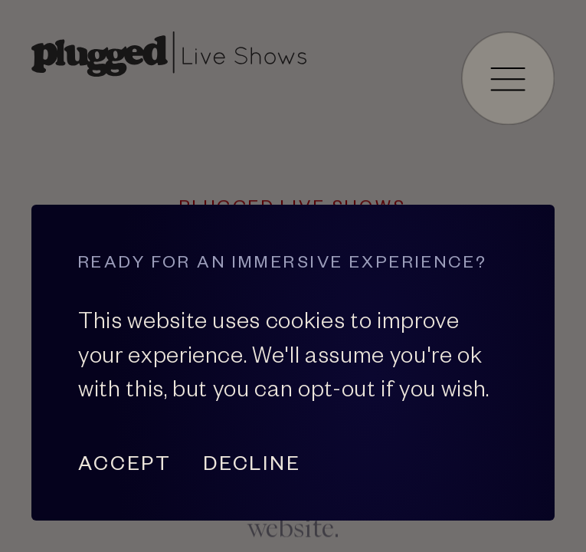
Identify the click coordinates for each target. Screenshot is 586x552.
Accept (125, 463)
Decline (252, 463)
